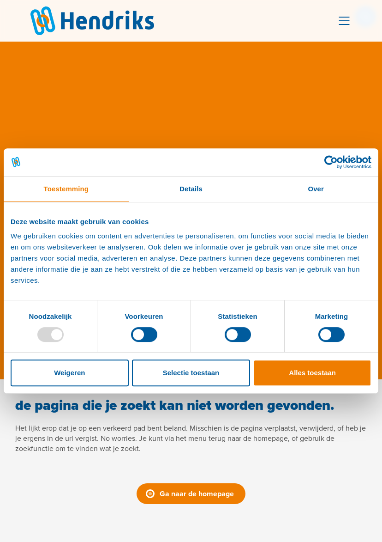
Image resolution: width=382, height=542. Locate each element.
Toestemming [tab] (66, 189)
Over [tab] (316, 189)
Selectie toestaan (191, 373)
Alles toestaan (312, 373)
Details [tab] (191, 189)
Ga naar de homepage (197, 493)
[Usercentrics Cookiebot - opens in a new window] (331, 162)
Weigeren (69, 373)
